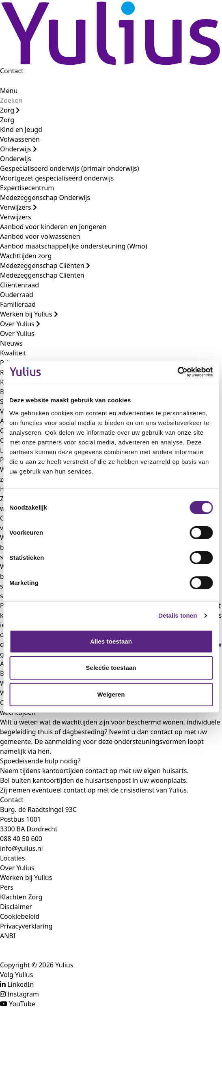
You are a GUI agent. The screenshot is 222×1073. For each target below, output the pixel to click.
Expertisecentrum (27, 187)
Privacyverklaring (26, 926)
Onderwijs (18, 148)
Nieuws (11, 343)
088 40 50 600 (21, 838)
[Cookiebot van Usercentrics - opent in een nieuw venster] (177, 372)
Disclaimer (16, 906)
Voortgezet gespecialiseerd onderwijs (57, 178)
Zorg (10, 110)
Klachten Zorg (21, 896)
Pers (6, 887)
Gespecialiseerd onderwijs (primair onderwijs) (69, 168)
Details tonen (177, 615)
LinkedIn (20, 984)
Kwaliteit (13, 352)
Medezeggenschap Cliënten (45, 265)
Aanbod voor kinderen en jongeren (53, 226)
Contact (12, 70)
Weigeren (111, 694)
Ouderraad (16, 294)
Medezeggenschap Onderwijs (45, 197)
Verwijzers (18, 207)
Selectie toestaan (111, 667)
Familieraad (18, 304)
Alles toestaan (111, 641)
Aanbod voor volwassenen (40, 236)
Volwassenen (20, 139)
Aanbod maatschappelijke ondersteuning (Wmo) (73, 246)
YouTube (22, 1003)
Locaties (12, 858)
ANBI (7, 935)
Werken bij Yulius (29, 314)
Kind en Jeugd (21, 129)
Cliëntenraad (19, 284)
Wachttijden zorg (26, 255)
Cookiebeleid (19, 916)
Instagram (23, 994)
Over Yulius (20, 323)
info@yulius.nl (21, 848)
